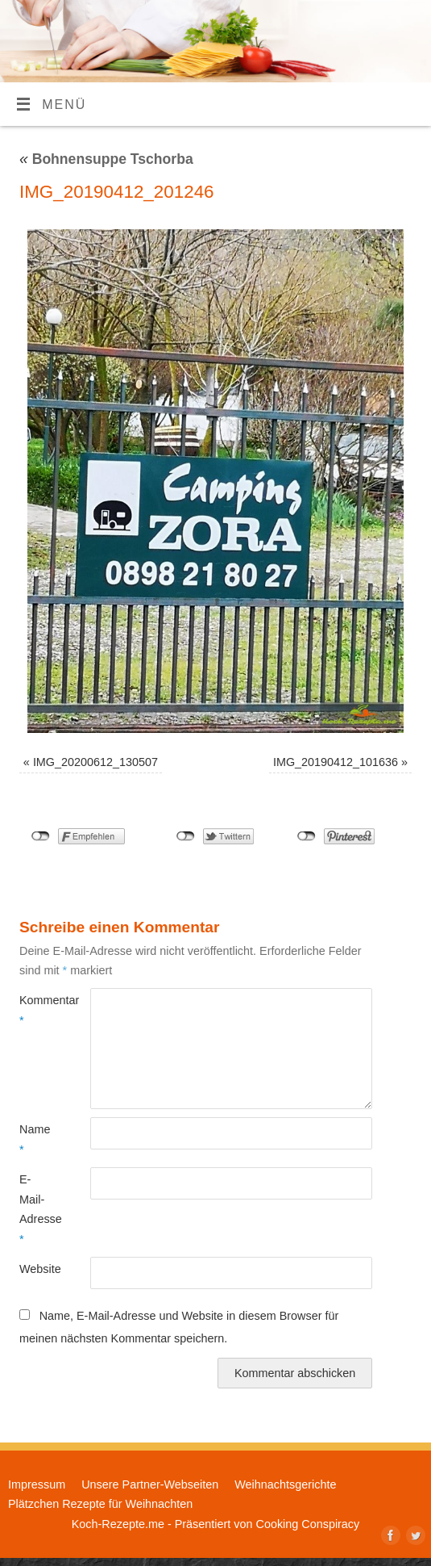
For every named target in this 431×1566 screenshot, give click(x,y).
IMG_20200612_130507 (95, 762)
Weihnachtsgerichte (285, 1484)
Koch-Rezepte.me (118, 1524)
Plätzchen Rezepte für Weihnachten (100, 1503)
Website (37, 1268)
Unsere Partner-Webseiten (149, 1484)
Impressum (36, 1484)
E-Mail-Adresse (37, 1209)
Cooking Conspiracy (307, 1524)
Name (34, 1139)
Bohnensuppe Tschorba (106, 159)
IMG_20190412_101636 (335, 762)
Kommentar (37, 1010)
